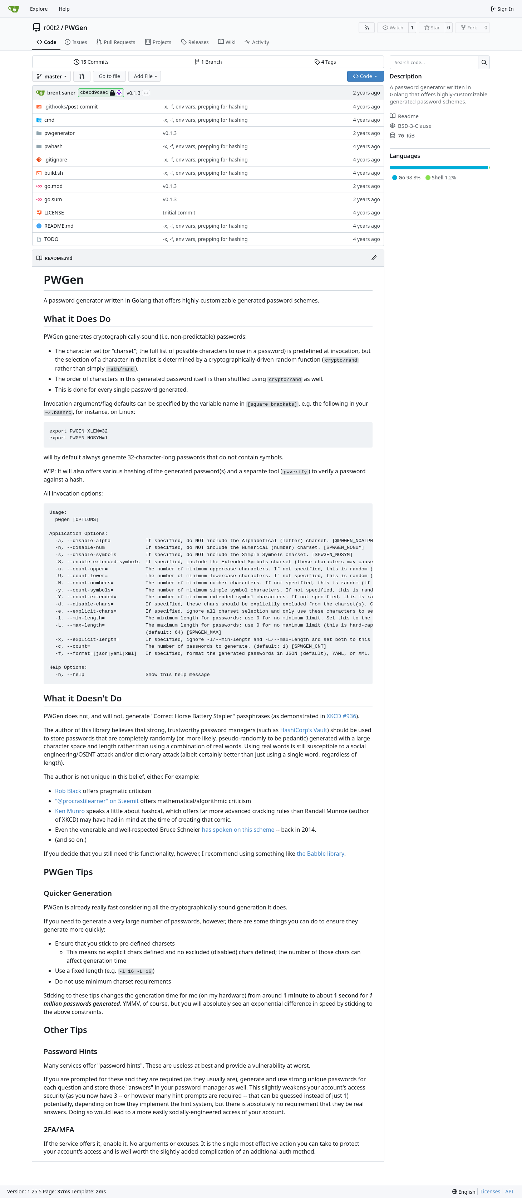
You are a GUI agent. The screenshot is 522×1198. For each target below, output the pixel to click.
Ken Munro (70, 811)
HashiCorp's (296, 730)
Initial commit (179, 212)
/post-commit (71, 106)
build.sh (53, 172)
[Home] (14, 9)
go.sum (53, 199)
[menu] (464, 1191)
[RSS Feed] (367, 27)
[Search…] (484, 62)
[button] (81, 76)
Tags (325, 61)
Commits (91, 61)
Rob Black (68, 791)
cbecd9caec (101, 92)
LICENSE (54, 212)
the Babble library (320, 854)
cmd (49, 119)
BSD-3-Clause (411, 125)
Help (64, 8)
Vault (320, 730)
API (509, 1191)
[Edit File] (374, 258)
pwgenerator (59, 133)
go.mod (53, 186)
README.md (59, 225)
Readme (404, 116)
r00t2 (52, 27)
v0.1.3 (134, 93)
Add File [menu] (146, 76)
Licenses (491, 1191)
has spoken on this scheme (238, 830)
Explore (39, 8)
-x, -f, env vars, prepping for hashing (205, 106)
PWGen (76, 27)
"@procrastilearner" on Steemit (97, 801)
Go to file (109, 76)
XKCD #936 (341, 716)
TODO (51, 239)
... (146, 92)
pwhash (53, 146)
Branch (208, 61)
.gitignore (55, 159)
